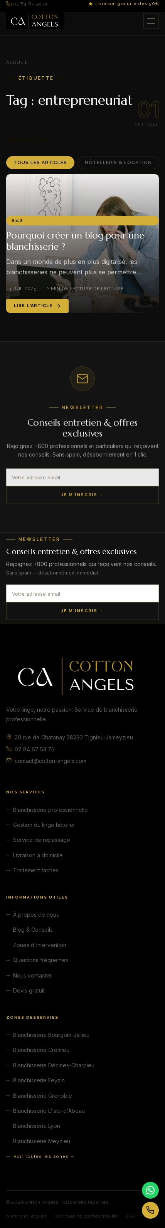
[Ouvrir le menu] (151, 21)
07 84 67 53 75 (26, 4)
